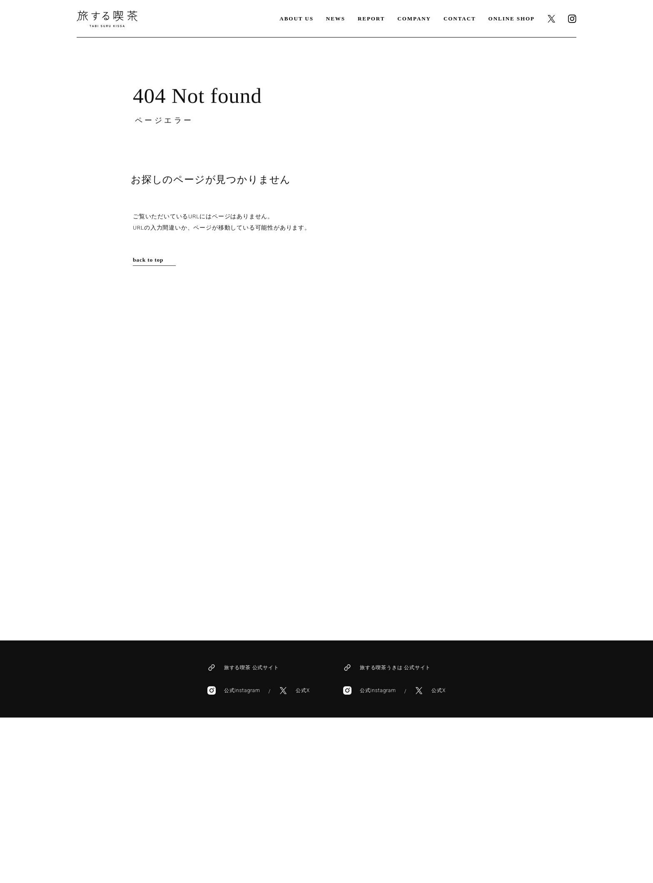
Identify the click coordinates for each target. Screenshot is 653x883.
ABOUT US (296, 18)
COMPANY (414, 18)
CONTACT (460, 18)
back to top (148, 259)
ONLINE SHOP (512, 18)
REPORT (371, 18)
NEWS (335, 18)
